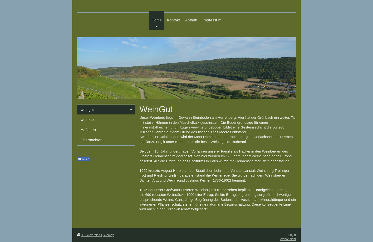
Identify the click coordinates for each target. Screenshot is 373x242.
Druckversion (89, 235)
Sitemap (108, 235)
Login (292, 235)
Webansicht (288, 239)
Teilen (83, 159)
